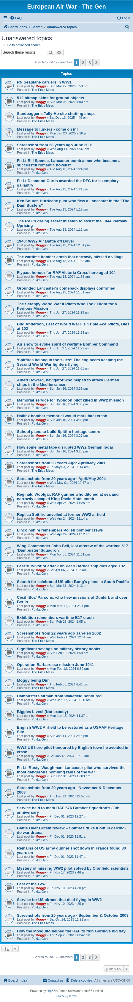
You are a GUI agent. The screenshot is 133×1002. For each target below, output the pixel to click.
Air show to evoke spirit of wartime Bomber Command (67, 344)
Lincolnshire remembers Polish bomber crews (60, 530)
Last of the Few (31, 884)
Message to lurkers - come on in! (47, 129)
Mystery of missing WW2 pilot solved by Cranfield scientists (73, 868)
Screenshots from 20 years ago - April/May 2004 (61, 478)
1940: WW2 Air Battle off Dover (45, 241)
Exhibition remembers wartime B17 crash (55, 617)
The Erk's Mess (42, 89)
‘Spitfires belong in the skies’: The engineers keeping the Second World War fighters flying (70, 362)
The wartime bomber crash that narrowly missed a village (70, 257)
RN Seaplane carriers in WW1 (44, 82)
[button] (96, 62)
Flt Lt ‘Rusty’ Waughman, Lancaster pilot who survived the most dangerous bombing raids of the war (71, 769)
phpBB (51, 991)
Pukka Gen (39, 172)
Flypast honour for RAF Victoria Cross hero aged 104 (66, 272)
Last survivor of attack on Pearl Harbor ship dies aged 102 (71, 566)
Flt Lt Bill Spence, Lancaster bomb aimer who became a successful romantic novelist (69, 162)
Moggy (40, 86)
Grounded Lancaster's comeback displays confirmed (66, 288)
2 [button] (83, 62)
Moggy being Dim (33, 680)
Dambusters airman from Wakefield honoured (59, 696)
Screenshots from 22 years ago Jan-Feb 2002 (59, 633)
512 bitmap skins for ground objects (50, 98)
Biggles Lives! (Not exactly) (42, 711)
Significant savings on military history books (58, 649)
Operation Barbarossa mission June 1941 (55, 664)
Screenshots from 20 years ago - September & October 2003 (73, 915)
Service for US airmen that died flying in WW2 (59, 899)
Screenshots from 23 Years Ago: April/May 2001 (61, 463)
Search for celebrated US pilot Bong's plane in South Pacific (73, 581)
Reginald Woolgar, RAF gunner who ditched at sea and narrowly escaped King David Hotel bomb (68, 496)
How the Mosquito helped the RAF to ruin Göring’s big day (71, 931)
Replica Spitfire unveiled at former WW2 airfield (61, 514)
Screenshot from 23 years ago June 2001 (55, 145)
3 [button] (90, 62)
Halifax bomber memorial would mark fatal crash (62, 416)
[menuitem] (16, 18)
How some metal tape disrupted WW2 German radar (65, 447)
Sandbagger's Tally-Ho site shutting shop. (56, 113)
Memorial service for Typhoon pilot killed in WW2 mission (70, 400)
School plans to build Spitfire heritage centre (58, 431)
